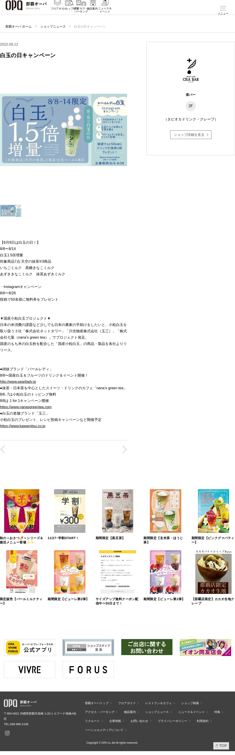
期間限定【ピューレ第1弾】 (164, 599)
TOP (223, 745)
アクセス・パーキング (81, 15)
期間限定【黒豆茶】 (110, 538)
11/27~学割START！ (63, 538)
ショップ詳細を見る (189, 135)
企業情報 (115, 721)
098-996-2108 (19, 724)
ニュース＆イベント (105, 15)
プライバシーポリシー (172, 721)
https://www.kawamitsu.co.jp (22, 426)
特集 (217, 712)
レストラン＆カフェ (158, 703)
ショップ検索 (71, 13)
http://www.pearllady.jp (18, 382)
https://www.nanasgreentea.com (26, 407)
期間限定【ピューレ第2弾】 (68, 599)
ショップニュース (53, 26)
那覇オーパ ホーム (18, 26)
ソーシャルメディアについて (104, 730)
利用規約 (202, 721)
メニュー (223, 13)
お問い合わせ (139, 721)
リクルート (92, 721)
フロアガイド (59, 13)
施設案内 (92, 13)
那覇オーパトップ (97, 703)
